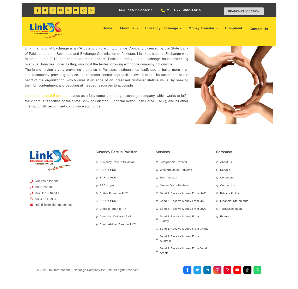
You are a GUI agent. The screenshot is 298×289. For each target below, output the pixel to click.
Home (107, 26)
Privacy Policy (230, 191)
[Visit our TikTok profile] (247, 273)
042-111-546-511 (47, 191)
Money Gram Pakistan (175, 183)
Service (225, 167)
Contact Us (259, 27)
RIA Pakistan (169, 175)
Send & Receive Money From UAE (184, 191)
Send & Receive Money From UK (182, 198)
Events (225, 214)
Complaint (233, 26)
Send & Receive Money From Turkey (180, 216)
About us (128, 26)
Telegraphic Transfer (174, 159)
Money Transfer (203, 26)
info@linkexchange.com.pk (54, 202)
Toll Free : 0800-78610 (187, 8)
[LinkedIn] (53, 7)
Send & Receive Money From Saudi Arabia (180, 253)
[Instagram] (61, 7)
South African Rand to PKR (118, 222)
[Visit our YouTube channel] (236, 273)
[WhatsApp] (94, 7)
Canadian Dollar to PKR (116, 214)
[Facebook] (37, 7)
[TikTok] (86, 7)
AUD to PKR (108, 198)
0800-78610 (43, 185)
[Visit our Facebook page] (185, 273)
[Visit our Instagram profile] (216, 273)
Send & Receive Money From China (180, 229)
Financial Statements (234, 198)
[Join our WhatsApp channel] (257, 273)
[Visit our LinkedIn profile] (205, 273)
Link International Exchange (46, 93)
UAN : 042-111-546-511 (132, 8)
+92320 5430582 (47, 179)
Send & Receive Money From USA (184, 206)
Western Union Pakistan (176, 167)
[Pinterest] (69, 7)
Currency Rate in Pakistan (118, 159)
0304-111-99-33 (46, 196)
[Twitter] (45, 7)
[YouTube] (78, 7)
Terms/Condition (231, 206)
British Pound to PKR (114, 191)
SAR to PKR (108, 175)
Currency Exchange (163, 26)
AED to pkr (107, 183)
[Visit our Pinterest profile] (226, 273)
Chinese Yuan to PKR (115, 206)
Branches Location (242, 9)
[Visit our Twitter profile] (195, 273)
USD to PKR (108, 167)
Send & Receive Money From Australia (180, 241)
